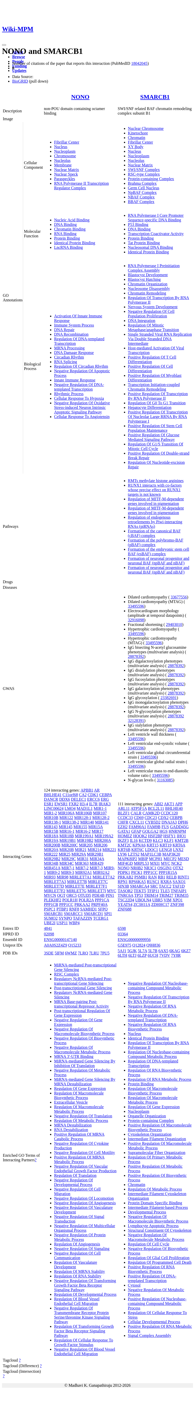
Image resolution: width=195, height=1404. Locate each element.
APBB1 (86, 790)
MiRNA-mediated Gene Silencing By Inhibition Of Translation (84, 1063)
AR (97, 790)
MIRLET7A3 (55, 882)
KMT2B (181, 840)
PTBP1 (62, 909)
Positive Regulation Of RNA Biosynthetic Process (151, 1269)
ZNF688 (125, 909)
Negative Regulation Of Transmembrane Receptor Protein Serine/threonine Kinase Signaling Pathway (82, 1315)
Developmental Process (147, 1212)
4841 (48, 928)
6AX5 (163, 951)
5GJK (132, 951)
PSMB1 (140, 877)
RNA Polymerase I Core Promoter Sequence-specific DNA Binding (156, 217)
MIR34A (97, 859)
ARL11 (124, 808)
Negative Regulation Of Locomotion (84, 1198)
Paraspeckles (64, 179)
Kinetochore (138, 133)
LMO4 (70, 808)
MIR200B (52, 845)
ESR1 (48, 804)
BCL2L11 (156, 808)
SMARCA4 (139, 886)
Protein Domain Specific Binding (155, 1203)
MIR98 (62, 877)
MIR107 (100, 813)
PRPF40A (99, 904)
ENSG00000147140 (60, 939)
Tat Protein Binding (144, 243)
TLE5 (165, 891)
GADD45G (179, 827)
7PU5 (104, 953)
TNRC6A (125, 895)
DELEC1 (78, 799)
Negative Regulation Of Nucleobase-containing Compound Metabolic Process (158, 988)
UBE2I (49, 923)
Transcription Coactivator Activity (156, 234)
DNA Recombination (71, 334)
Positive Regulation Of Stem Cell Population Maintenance (155, 428)
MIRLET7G (76, 891)
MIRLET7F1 (96, 886)
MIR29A (78, 854)
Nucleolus (62, 160)
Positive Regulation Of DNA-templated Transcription (152, 1278)
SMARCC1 (73, 914)
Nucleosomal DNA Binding (150, 247)
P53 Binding (138, 224)
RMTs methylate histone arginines (156, 481)
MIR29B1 (95, 854)
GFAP (136, 831)
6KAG (174, 951)
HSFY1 (169, 836)
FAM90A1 (137, 827)
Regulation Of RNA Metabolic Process (159, 1079)
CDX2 (163, 817)
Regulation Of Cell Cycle (148, 1244)
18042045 (139, 63)
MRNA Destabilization (73, 1125)
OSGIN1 (164, 868)
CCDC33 (125, 817)
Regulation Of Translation (75, 1175)
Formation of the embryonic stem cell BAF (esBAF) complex (158, 551)
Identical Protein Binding (74, 243)
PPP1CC (66, 904)
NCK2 (176, 863)
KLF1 (169, 840)
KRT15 (152, 845)
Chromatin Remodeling (147, 293)
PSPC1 (49, 909)
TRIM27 (166, 895)
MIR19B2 (85, 840)
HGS (163, 831)
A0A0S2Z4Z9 (55, 945)
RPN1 (123, 882)
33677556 (179, 597)
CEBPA (105, 795)
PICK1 (136, 872)
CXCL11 (136, 822)
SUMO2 (51, 918)
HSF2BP (155, 836)
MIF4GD (125, 863)
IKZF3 (123, 840)
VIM (167, 900)
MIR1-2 (50, 813)
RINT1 (183, 877)
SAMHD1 (88, 909)
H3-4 (84, 804)
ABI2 (158, 804)
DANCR (51, 799)
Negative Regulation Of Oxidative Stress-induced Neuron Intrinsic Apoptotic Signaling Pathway (82, 407)
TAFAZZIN (82, 918)
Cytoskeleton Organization (150, 1134)
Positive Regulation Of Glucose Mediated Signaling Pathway (154, 437)
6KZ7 (185, 951)
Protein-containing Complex (151, 179)
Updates (19, 70)
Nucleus (60, 147)
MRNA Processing (69, 348)
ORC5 (72, 895)
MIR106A (66, 813)
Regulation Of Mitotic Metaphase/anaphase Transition (153, 327)
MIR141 (102, 822)
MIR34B (51, 863)
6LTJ (132, 955)
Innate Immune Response (74, 380)
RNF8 (74, 909)
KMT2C (125, 845)
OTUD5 (84, 895)
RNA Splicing (65, 362)
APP (179, 804)
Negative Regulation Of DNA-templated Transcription (79, 386)
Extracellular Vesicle (71, 1102)
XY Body (135, 147)
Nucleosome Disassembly (149, 288)
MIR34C (66, 863)
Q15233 (74, 945)
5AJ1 (122, 951)
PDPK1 (124, 872)
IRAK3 (104, 804)
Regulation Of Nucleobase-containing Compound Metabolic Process (159, 1054)
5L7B (152, 951)
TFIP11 (153, 891)
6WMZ (71, 953)
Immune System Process (74, 325)
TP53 (138, 895)
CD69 (138, 817)
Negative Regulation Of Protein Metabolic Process (80, 1237)
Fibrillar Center (66, 142)
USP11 (62, 923)
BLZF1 (124, 813)
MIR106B (83, 813)
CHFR (123, 822)
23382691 (168, 698)
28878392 (136, 656)
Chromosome (65, 156)
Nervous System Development (153, 307)
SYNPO (65, 918)
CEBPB (176, 817)
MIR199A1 (84, 836)
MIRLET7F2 (54, 891)
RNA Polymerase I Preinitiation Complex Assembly (154, 268)
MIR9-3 (67, 872)
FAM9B (153, 827)
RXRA (166, 882)
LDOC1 (151, 849)
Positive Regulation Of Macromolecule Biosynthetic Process (160, 1127)
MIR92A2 (101, 872)
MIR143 (51, 827)
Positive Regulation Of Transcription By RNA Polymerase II (158, 396)
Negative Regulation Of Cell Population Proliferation (151, 313)
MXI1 (155, 863)
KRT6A (178, 845)
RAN (152, 877)
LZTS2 (133, 854)
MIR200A (102, 840)
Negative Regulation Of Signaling (81, 1248)
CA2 (83, 795)
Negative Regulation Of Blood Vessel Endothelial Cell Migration (84, 1351)
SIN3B (123, 886)
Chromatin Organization (148, 284)
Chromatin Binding (70, 229)
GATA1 (124, 831)
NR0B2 (137, 868)
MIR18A (51, 836)
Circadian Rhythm (69, 357)
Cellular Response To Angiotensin (82, 416)
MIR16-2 (83, 831)
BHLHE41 (52, 795)
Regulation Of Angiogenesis (77, 1244)
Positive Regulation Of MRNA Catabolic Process (79, 1136)
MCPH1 (155, 859)
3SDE (49, 953)
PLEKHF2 (52, 900)
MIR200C (69, 845)
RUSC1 (153, 882)
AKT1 (169, 804)
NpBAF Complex (142, 192)
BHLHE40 (174, 808)
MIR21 (81, 849)
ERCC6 (93, 799)
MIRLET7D (54, 886)
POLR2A (86, 900)
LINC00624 (53, 808)
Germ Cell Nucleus (143, 188)
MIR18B (66, 836)
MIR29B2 (52, 859)
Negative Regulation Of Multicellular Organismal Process (84, 1228)
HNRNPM (177, 831)
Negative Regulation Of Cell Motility (84, 1152)
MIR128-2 (101, 817)
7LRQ (83, 953)
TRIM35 (181, 895)
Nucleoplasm (64, 151)
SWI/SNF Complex (144, 169)
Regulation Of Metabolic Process (81, 1120)
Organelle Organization (147, 1116)
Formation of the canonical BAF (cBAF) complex (154, 533)
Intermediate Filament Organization (157, 1139)
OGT (61, 895)
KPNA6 (139, 845)
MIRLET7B (77, 882)
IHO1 (181, 836)
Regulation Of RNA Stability (77, 1276)
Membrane (63, 165)
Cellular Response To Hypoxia (79, 398)
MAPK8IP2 (127, 859)
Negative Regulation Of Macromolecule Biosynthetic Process (84, 1031)
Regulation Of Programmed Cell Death (160, 1262)
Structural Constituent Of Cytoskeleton (159, 1230)
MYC (111, 891)
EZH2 (123, 827)
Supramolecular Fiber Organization (156, 1152)
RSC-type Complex (144, 174)
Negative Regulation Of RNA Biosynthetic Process (152, 1026)
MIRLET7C (98, 882)
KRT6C (137, 849)
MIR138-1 (52, 822)
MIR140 (87, 822)
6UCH (153, 955)
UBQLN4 (143, 900)
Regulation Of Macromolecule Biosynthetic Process (79, 1095)
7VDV (164, 955)
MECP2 (170, 859)
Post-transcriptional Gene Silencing (83, 988)
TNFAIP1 (179, 891)
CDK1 (93, 795)
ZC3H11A (141, 904)
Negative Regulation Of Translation (83, 1116)
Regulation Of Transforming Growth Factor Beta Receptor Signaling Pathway (84, 1331)
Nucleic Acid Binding (72, 220)
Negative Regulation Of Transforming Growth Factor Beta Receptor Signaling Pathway (85, 1285)
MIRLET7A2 (103, 877)
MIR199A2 (103, 836)
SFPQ (102, 909)
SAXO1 (179, 882)
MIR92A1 (83, 872)
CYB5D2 (152, 822)
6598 (122, 928)
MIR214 (94, 849)
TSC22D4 (126, 900)
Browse (18, 57)
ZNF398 (177, 904)
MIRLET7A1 (80, 877)
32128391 (136, 720)
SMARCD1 (93, 914)
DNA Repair (64, 330)
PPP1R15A (168, 872)
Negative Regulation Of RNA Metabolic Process (152, 1008)
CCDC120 (169, 813)
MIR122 (66, 817)
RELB (171, 877)
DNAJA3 (169, 822)
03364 (123, 934)
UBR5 (157, 900)
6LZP (142, 955)
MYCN (50, 895)
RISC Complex (66, 974)
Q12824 (138, 945)
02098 (49, 934)
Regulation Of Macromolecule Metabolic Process (79, 1109)
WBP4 (74, 923)
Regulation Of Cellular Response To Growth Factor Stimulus (83, 1342)
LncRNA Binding (68, 247)
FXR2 (74, 804)
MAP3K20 (171, 854)
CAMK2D (151, 813)
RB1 (161, 877)
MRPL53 (141, 863)
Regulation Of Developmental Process (85, 1294)
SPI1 (108, 914)
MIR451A (52, 868)
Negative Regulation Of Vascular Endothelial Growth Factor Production (85, 1168)
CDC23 (150, 817)
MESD (183, 859)
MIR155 (80, 827)
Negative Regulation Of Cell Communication (77, 1255)
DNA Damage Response (74, 352)
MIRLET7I (96, 891)
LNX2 (178, 849)
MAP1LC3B (151, 854)
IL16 (134, 840)
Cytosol (134, 1285)
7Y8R (176, 955)
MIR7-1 (68, 868)
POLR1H (69, 900)
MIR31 (83, 859)
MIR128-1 (82, 817)
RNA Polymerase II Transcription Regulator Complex (81, 185)
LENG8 (165, 849)
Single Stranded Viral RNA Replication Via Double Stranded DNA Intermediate (160, 339)
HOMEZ (125, 836)
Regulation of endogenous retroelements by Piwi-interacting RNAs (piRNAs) (155, 522)
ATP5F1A (139, 808)
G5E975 (124, 945)
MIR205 (86, 845)
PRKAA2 (82, 904)
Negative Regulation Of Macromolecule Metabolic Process (82, 1049)
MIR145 (65, 827)
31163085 (165, 780)
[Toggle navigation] (4, 45)
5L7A (142, 951)
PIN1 (110, 895)
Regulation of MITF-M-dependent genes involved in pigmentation (156, 501)
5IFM (59, 953)
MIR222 (51, 854)
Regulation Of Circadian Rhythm (81, 366)
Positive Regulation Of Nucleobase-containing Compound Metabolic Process (157, 1303)
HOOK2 (140, 836)
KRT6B (124, 849)
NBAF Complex (141, 197)
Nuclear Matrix (66, 169)
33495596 (136, 606)
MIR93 (50, 877)
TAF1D (178, 886)
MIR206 (100, 845)
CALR (136, 813)
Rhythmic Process (69, 394)
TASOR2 (125, 891)
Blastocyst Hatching (144, 279)
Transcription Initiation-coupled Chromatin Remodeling (154, 386)
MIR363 (82, 863)
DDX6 (64, 799)
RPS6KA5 (137, 882)
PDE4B (98, 895)
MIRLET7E (75, 886)
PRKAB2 (125, 877)
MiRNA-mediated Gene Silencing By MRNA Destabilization (84, 1081)
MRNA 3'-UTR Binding (73, 1056)
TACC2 (165, 886)
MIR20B (66, 849)
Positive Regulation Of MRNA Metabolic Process (79, 1159)
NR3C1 (150, 868)
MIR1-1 (100, 808)
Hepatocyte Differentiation (150, 407)
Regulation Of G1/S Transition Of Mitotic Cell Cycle (155, 446)
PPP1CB (51, 904)
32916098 (136, 620)
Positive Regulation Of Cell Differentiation (150, 368)
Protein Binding (67, 238)
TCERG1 (100, 918)
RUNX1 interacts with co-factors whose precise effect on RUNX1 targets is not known (155, 490)
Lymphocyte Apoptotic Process (153, 1226)
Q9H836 (153, 945)
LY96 (122, 854)
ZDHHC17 (160, 904)
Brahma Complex (142, 183)
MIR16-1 (67, 831)
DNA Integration (141, 320)
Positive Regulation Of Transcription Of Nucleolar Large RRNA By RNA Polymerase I (158, 416)
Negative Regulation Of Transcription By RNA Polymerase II (158, 999)
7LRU (94, 953)
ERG (105, 799)
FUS (165, 827)
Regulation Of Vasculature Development (75, 1264)
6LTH (122, 955)
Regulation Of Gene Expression (80, 1088)
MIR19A (51, 840)
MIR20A (51, 849)
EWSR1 (61, 804)
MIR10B (51, 817)
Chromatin (136, 137)
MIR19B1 (67, 840)
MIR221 (109, 849)
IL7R (93, 804)
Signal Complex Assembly (149, 1335)
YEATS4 (125, 904)
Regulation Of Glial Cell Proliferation (159, 1258)
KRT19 (165, 845)
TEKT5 (140, 891)
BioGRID (20, 81)
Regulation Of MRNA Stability (79, 1271)
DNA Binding (65, 224)
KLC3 (158, 840)
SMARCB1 (155, 97)
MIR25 (64, 854)
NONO (80, 97)
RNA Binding (65, 234)
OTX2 (178, 868)
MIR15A (95, 827)
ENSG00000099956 (134, 939)
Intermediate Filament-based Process (158, 1207)
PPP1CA (102, 900)
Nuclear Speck (66, 174)
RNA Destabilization (71, 1130)
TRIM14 (151, 895)
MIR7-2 (82, 868)
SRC (154, 886)
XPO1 (177, 900)
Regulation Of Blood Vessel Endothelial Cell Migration (77, 1301)
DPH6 (183, 822)
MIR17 (97, 831)
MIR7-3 (96, 868)
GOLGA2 (150, 831)
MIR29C (68, 859)
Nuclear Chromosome (146, 128)
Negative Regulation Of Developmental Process (73, 1182)
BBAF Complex (141, 201)
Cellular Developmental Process (154, 1322)
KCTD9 (145, 840)
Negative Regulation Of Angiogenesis (85, 1203)
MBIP (143, 859)
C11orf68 (70, 795)
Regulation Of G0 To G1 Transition (157, 403)
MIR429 (96, 863)
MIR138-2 (70, 822)
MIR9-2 (53, 872)
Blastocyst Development (148, 275)
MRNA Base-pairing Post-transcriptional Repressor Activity (81, 1003)
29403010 (174, 624)
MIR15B (51, 831)
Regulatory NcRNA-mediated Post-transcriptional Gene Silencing (83, 981)
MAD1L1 (85, 808)
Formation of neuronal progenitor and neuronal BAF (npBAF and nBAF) (158, 560)
